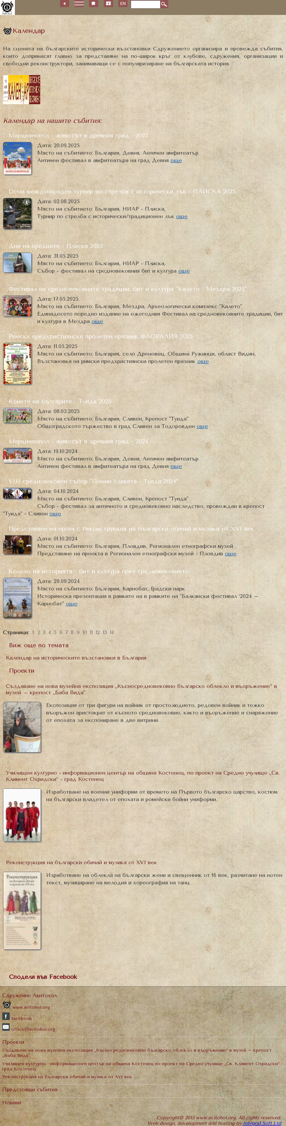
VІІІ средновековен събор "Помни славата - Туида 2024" (93, 481)
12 (98, 632)
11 (91, 632)
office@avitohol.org (28, 1029)
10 (85, 632)
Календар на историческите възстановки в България (76, 658)
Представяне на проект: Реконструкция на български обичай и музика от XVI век (131, 528)
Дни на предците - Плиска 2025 (56, 245)
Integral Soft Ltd (262, 1123)
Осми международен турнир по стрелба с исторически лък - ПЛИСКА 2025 (122, 191)
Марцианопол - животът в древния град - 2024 (78, 441)
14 (112, 632)
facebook (17, 1018)
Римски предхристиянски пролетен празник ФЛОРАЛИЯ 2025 (101, 336)
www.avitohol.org (26, 1007)
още (176, 160)
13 (105, 632)
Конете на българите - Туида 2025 (60, 401)
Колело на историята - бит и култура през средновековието (99, 571)
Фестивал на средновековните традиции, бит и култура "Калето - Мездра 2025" (128, 288)
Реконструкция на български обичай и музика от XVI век (81, 862)
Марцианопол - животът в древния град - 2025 (78, 135)
